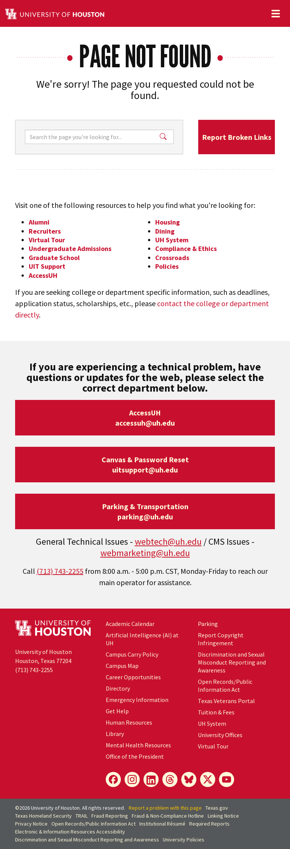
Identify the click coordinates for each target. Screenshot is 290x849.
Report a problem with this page (165, 807)
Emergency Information (137, 699)
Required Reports (209, 823)
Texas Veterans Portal (226, 701)
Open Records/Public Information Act (225, 685)
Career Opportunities (133, 677)
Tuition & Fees (216, 712)
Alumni (39, 222)
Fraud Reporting (109, 815)
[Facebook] (113, 779)
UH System (171, 239)
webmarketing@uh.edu (145, 553)
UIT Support (47, 266)
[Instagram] (132, 779)
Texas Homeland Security (43, 815)
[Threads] (169, 779)
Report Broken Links (236, 137)
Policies (167, 266)
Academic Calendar (130, 623)
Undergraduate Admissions (70, 248)
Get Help (117, 711)
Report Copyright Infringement (221, 639)
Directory (118, 688)
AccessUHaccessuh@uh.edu (145, 418)
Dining (164, 231)
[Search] (91, 137)
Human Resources (129, 722)
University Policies (183, 839)
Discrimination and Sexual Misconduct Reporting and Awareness (232, 662)
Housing (167, 222)
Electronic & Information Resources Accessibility (70, 831)
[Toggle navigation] (275, 13)
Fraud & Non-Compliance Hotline (168, 815)
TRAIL (82, 815)
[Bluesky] (188, 779)
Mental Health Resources (138, 745)
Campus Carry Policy (132, 654)
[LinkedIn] (151, 779)
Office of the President (135, 756)
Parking (208, 623)
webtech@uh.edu (168, 541)
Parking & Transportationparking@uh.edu (145, 511)
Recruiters (45, 231)
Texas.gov (216, 807)
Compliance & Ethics (186, 248)
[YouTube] (226, 779)
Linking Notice (223, 815)
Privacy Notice (31, 823)
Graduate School (54, 257)
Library (115, 733)
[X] (207, 779)
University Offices (220, 735)
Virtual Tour (47, 239)
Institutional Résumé (162, 823)
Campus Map (122, 665)
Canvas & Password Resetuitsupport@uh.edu (145, 464)
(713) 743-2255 (60, 571)
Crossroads (172, 257)
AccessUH (43, 275)
